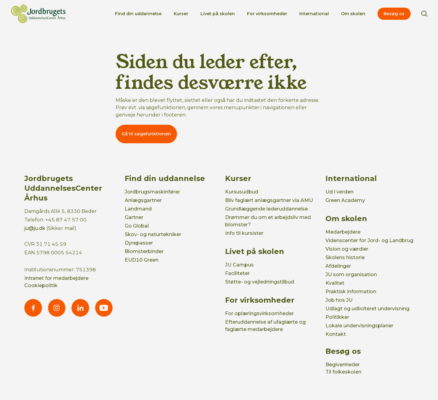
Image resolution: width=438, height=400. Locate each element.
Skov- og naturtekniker (153, 234)
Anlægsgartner (143, 200)
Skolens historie (345, 257)
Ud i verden (339, 192)
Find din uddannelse (138, 13)
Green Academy (345, 200)
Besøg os (394, 13)
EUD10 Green (141, 260)
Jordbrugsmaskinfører (152, 192)
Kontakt (335, 334)
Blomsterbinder (144, 251)
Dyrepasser (139, 243)
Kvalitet (334, 283)
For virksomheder (267, 13)
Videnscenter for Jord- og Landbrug (369, 240)
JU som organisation (351, 274)
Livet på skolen (217, 13)
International (314, 13)
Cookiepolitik (40, 285)
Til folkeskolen (343, 372)
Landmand (138, 209)
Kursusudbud (241, 192)
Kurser (181, 13)
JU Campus (239, 265)
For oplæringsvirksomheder (259, 313)
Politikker (337, 317)
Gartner (134, 217)
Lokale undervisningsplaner (359, 326)
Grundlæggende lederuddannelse (266, 209)
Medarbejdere (342, 232)
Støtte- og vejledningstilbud (259, 282)
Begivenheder (342, 364)
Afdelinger (338, 266)
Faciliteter (237, 273)
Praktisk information (350, 291)
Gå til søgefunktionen (146, 134)
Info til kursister (244, 233)
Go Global (137, 226)
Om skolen (353, 13)
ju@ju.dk (34, 228)
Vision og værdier (346, 249)
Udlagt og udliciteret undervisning (367, 308)
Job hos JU (339, 300)
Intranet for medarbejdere (56, 278)
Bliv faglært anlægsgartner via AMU (269, 200)
